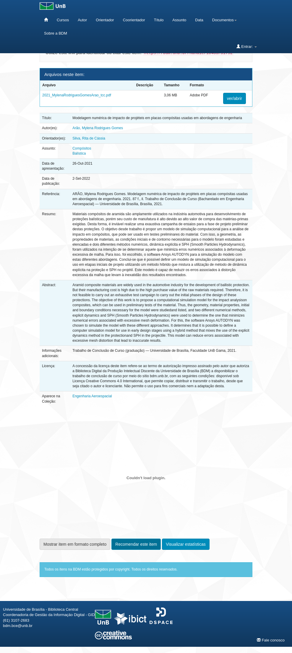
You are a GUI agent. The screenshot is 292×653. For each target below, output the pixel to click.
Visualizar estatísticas (185, 544)
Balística (79, 153)
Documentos (224, 20)
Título (159, 20)
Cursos (63, 20)
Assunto (179, 20)
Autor (82, 20)
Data (199, 20)
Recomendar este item (136, 544)
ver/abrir (234, 98)
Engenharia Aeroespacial (92, 396)
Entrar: (246, 46)
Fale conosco (271, 640)
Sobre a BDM (55, 33)
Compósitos (81, 148)
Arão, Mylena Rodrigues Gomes (97, 128)
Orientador (105, 20)
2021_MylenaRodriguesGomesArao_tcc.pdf (76, 95)
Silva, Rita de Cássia (88, 138)
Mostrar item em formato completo (74, 544)
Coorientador (134, 20)
